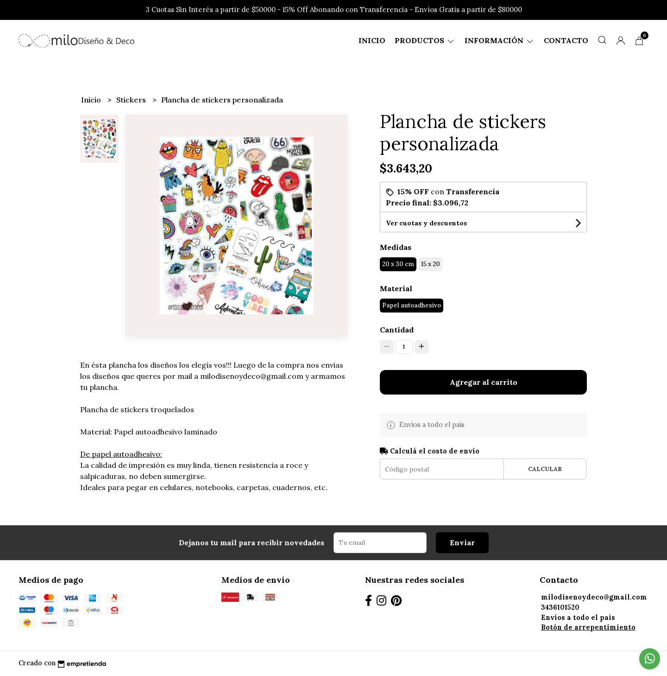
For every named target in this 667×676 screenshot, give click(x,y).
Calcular (545, 469)
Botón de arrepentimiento (588, 627)
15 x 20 (430, 264)
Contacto (566, 40)
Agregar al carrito (483, 382)
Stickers (132, 99)
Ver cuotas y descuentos (426, 223)
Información (500, 40)
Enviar (462, 542)
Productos (425, 40)
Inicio (372, 40)
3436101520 (560, 607)
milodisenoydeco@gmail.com (594, 597)
